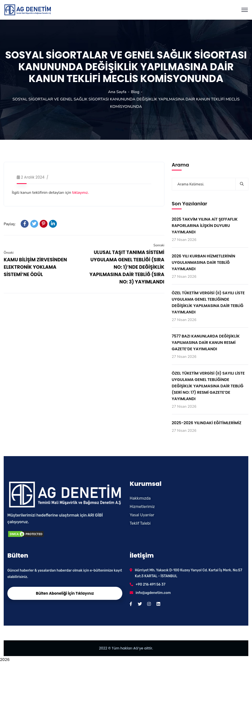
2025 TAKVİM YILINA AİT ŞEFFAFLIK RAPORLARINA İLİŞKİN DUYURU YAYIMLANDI (205, 225)
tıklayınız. (80, 192)
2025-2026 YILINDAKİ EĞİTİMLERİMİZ (206, 423)
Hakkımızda (140, 498)
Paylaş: (10, 224)
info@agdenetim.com (153, 593)
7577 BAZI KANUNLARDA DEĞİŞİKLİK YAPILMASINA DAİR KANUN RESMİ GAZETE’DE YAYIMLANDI (206, 342)
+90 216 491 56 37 (150, 584)
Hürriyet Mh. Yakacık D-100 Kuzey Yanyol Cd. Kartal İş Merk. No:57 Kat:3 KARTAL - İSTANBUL (188, 573)
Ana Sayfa (117, 92)
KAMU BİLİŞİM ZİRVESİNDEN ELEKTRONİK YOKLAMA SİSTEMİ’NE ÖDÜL (35, 267)
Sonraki (159, 245)
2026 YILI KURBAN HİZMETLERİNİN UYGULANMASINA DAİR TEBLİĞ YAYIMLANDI (203, 262)
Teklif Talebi (140, 523)
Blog (135, 92)
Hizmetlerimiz (142, 506)
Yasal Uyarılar (142, 515)
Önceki (9, 253)
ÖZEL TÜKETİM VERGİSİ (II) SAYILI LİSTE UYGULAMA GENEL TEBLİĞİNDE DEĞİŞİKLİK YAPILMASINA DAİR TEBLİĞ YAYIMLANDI (208, 302)
